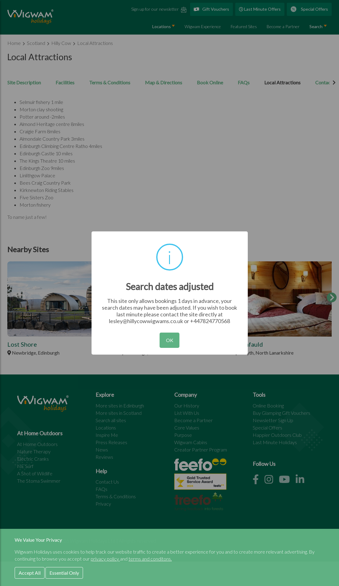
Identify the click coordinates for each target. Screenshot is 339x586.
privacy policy (105, 559)
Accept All (30, 573)
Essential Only (64, 573)
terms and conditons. (150, 559)
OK (169, 340)
